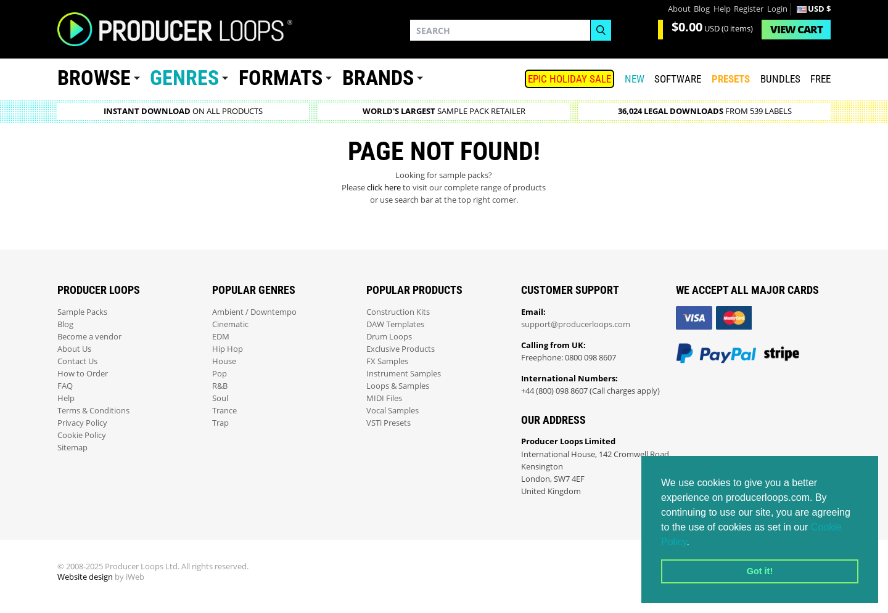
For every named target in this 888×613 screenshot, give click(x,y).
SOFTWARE (677, 79)
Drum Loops (389, 336)
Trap (220, 423)
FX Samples (387, 361)
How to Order (82, 373)
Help (722, 9)
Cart (796, 29)
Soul (220, 398)
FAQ (65, 386)
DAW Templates (395, 324)
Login (777, 9)
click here (384, 187)
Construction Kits (398, 312)
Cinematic (230, 324)
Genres (184, 78)
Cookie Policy (81, 435)
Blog (702, 9)
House (224, 361)
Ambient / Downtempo (254, 312)
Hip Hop (227, 349)
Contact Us (77, 361)
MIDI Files (384, 398)
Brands (378, 78)
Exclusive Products (400, 349)
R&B (220, 386)
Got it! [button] (760, 571)
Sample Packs (82, 312)
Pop (219, 373)
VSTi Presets (388, 423)
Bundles (780, 79)
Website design (85, 577)
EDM (220, 336)
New (634, 79)
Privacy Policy (82, 423)
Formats (281, 78)
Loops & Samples (397, 386)
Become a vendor (89, 336)
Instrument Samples (403, 373)
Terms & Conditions (93, 410)
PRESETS (731, 79)
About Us (74, 349)
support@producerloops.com (575, 324)
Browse (94, 78)
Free (820, 79)
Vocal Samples (392, 410)
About (679, 9)
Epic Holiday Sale (569, 79)
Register (748, 9)
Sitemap (72, 447)
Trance (224, 410)
